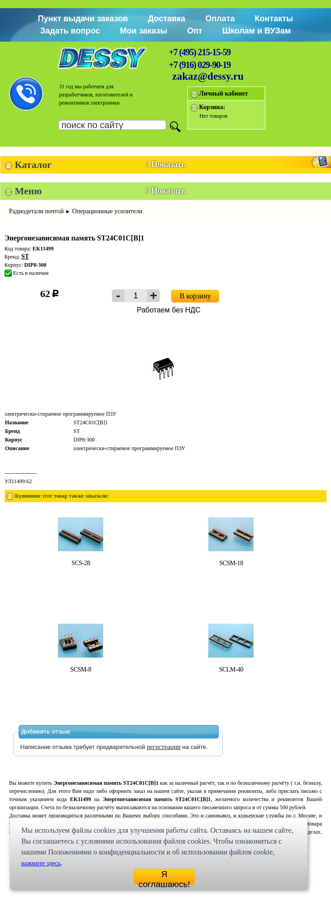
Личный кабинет (223, 93)
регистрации (164, 747)
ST (25, 256)
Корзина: (212, 107)
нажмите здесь (41, 863)
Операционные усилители (107, 211)
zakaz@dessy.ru (208, 76)
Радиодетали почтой (36, 211)
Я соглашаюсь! (164, 877)
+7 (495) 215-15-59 (199, 52)
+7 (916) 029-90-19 (199, 65)
